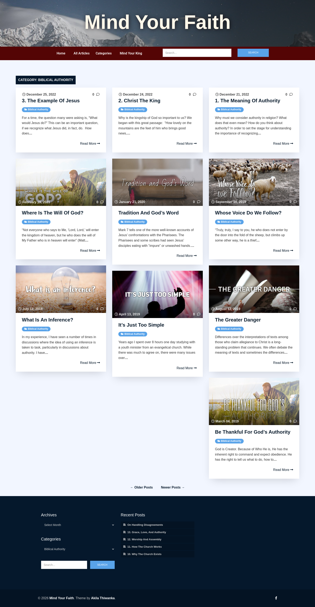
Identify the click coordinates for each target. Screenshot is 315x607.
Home (61, 53)
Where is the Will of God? (53, 212)
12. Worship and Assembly (144, 539)
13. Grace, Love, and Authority (146, 532)
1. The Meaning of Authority (247, 100)
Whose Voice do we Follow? (249, 212)
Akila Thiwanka (103, 598)
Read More (90, 143)
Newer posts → (173, 487)
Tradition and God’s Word (148, 212)
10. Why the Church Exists (144, 554)
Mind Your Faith (61, 598)
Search (253, 52)
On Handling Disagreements (145, 524)
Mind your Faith (157, 22)
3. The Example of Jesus (51, 100)
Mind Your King (131, 53)
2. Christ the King (139, 100)
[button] (62, 53)
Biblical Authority (38, 109)
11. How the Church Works (144, 546)
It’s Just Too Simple (141, 325)
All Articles (82, 53)
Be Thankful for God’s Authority (252, 432)
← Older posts (141, 487)
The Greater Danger (238, 320)
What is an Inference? (48, 320)
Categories (104, 53)
